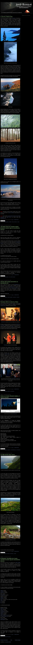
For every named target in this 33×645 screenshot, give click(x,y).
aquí (8, 293)
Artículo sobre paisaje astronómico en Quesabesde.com (9, 282)
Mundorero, (2, 598)
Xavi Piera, (2, 591)
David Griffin (13, 378)
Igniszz (1, 599)
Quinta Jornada (11, 212)
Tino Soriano (2, 325)
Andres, (1, 600)
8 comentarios (16, 219)
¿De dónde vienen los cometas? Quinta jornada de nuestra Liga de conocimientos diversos (10, 228)
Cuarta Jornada (17, 562)
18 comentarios (16, 551)
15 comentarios (16, 274)
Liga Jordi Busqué (7, 636)
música (8, 553)
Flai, (1, 602)
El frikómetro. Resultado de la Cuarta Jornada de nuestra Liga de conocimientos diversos (10, 560)
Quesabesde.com (3, 218)
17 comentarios (16, 634)
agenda (5, 391)
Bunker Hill (6, 616)
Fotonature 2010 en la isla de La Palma (9, 301)
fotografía (12, 391)
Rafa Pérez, (2, 592)
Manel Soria (9, 217)
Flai (8, 615)
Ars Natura (2, 616)
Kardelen (12, 326)
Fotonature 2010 (3, 305)
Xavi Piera (2, 618)
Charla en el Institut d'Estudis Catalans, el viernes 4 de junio (10, 396)
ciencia (5, 553)
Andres (1, 609)
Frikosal (1, 590)
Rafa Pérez (18, 324)
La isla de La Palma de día (6, 16)
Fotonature (13, 18)
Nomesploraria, (2, 611)
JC (0, 601)
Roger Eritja (15, 413)
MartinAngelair (2, 619)
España (8, 391)
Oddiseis (1, 597)
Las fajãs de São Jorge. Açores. (7, 454)
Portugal (11, 553)
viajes (15, 553)
